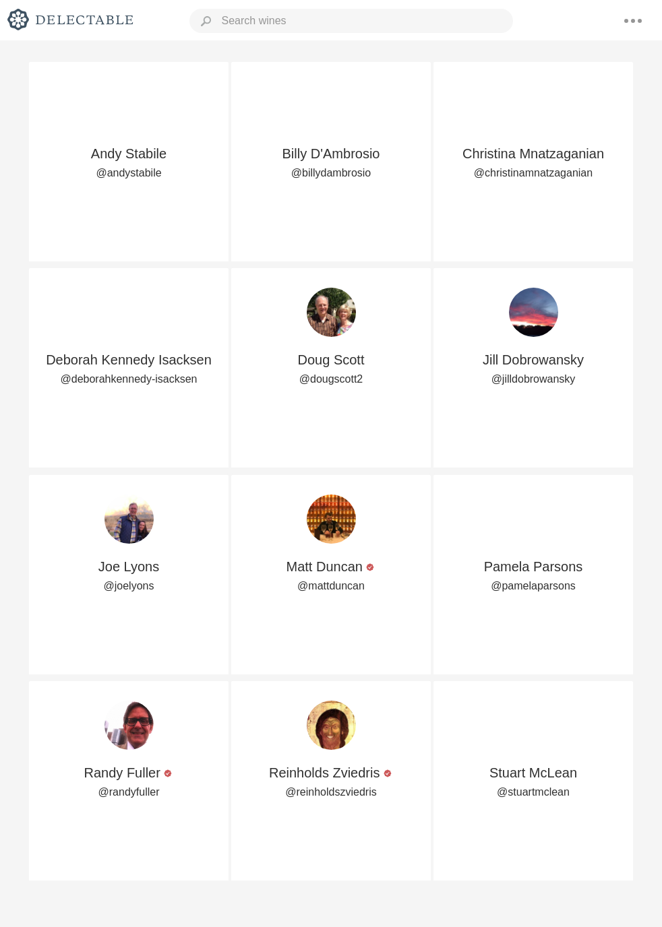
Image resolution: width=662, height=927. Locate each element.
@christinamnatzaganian (533, 173)
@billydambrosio (331, 173)
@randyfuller (129, 792)
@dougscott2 (331, 379)
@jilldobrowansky (533, 379)
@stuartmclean (533, 792)
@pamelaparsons (533, 586)
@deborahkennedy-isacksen (128, 379)
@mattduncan (331, 586)
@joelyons (129, 586)
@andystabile (128, 173)
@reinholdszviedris (330, 792)
